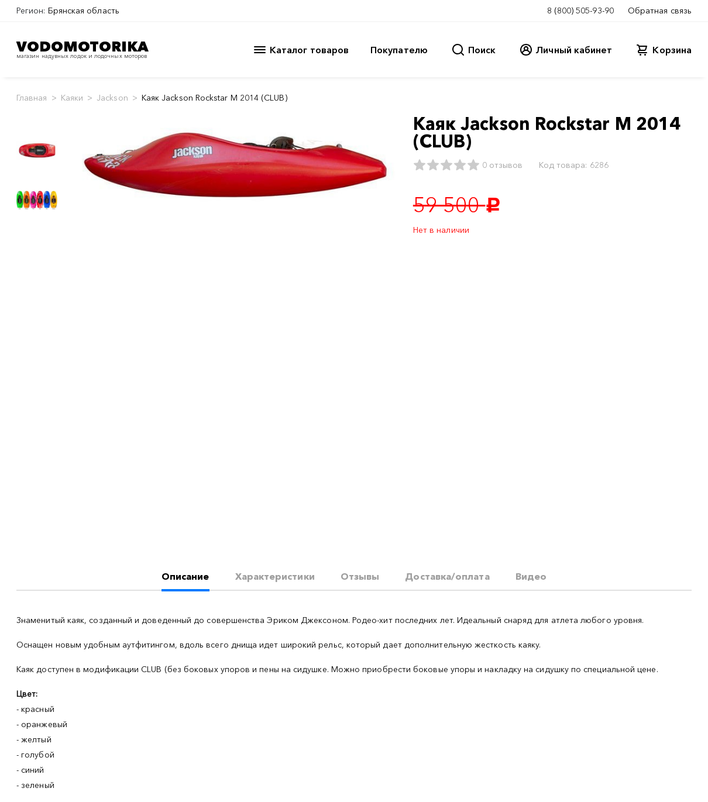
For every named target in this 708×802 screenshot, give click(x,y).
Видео (531, 576)
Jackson (112, 97)
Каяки (72, 97)
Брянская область (83, 10)
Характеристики (275, 576)
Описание (185, 576)
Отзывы (360, 576)
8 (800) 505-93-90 (580, 10)
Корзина (672, 50)
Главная (31, 97)
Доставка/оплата (447, 576)
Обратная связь (660, 10)
